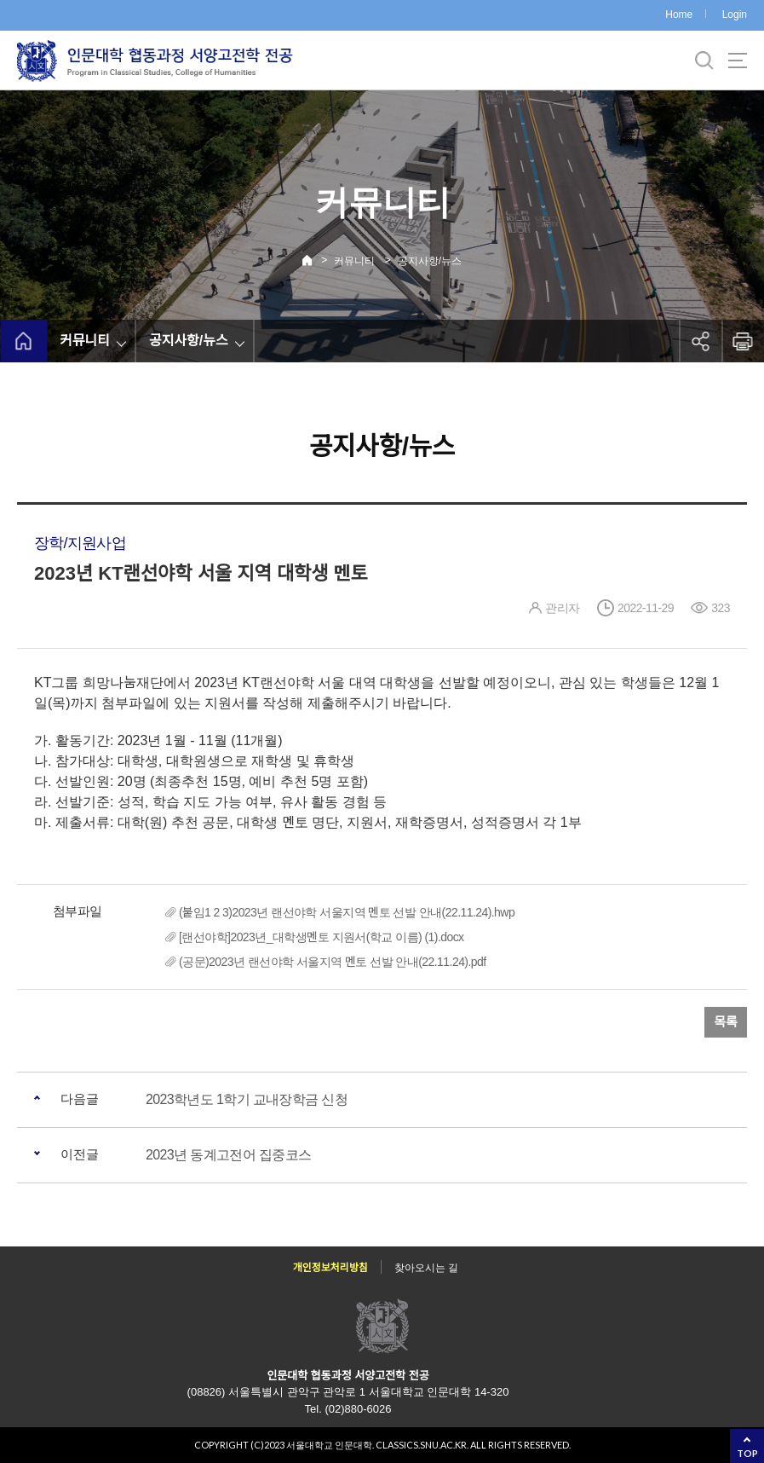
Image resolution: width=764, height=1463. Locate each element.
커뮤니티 (354, 261)
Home (678, 14)
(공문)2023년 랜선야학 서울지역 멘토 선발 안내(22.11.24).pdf (332, 962)
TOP (747, 1453)
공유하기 (700, 341)
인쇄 (742, 341)
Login (734, 14)
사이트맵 (737, 60)
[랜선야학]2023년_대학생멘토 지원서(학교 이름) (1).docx (321, 937)
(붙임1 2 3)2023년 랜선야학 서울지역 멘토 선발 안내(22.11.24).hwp (346, 912)
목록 (726, 1022)
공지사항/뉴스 (430, 261)
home (23, 341)
